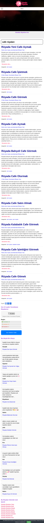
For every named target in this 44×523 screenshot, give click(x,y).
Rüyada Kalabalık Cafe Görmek (20, 224)
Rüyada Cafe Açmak (13, 124)
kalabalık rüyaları (16, 244)
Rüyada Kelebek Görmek (9, 430)
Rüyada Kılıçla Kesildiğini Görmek (9, 463)
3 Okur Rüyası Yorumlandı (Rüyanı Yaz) (11, 75)
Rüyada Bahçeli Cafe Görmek (19, 151)
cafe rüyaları (9, 67)
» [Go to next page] (10, 303)
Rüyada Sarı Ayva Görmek (9, 349)
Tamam (28, 522)
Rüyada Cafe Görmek (14, 97)
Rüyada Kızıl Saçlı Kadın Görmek (9, 382)
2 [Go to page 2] (8, 303)
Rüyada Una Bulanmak (8, 402)
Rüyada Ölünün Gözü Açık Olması (9, 446)
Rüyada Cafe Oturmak (14, 176)
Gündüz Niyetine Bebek (8, 512)
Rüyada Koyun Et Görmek (9, 494)
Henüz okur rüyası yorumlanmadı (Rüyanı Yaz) (12, 50)
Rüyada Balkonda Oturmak (9, 415)
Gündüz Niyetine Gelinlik (8, 513)
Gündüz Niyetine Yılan (7, 504)
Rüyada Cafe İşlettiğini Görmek (20, 249)
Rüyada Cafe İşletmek (14, 72)
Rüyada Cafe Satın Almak (16, 203)
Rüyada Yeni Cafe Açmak (16, 47)
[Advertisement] (22, 20)
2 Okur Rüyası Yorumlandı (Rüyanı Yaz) (11, 100)
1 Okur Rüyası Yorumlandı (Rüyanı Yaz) (11, 179)
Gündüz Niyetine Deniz (7, 510)
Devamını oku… (6, 64)
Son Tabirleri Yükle (11, 332)
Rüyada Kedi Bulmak (8, 479)
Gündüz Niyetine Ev (7, 515)
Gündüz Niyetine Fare (7, 517)
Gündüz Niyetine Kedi (7, 506)
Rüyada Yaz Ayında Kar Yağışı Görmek (10, 367)
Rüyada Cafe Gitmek (13, 276)
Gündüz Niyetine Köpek (8, 508)
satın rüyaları (15, 219)
